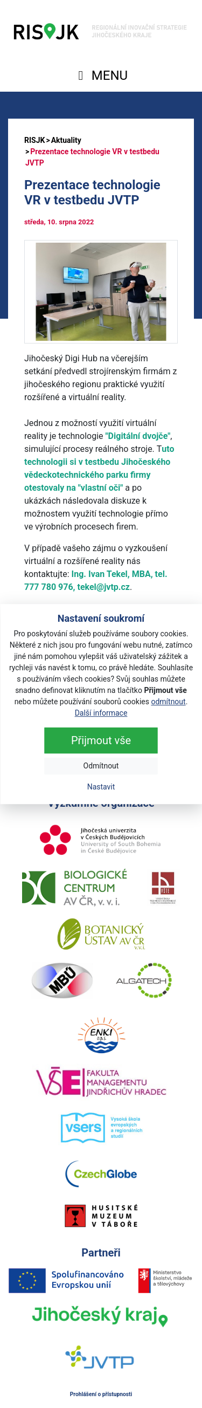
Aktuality (66, 140)
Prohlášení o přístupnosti (101, 1394)
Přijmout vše (101, 740)
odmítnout (168, 701)
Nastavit (101, 786)
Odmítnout (101, 765)
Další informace (101, 713)
